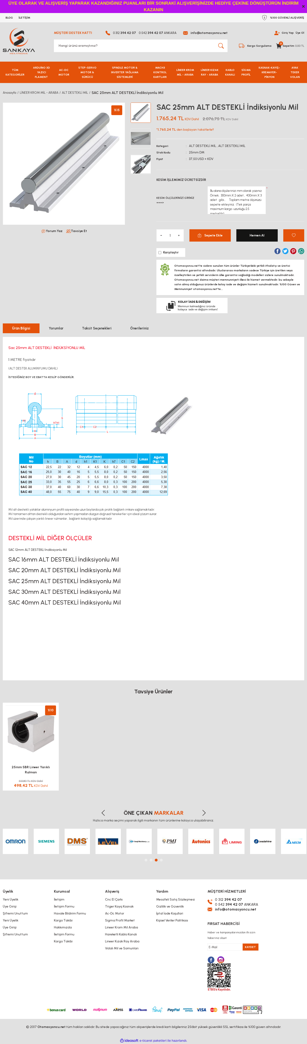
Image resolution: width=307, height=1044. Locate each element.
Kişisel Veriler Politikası (172, 920)
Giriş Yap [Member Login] (288, 33)
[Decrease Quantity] (161, 235)
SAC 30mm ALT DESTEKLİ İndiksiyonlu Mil (64, 591)
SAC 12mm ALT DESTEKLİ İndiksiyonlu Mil (37, 550)
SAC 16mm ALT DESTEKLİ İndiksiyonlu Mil (63, 559)
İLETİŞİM (24, 17)
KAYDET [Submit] (250, 947)
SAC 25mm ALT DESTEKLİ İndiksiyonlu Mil (64, 581)
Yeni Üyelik (10, 899)
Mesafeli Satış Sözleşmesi (175, 899)
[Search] (141, 46)
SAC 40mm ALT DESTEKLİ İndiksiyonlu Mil (64, 602)
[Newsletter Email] (233, 947)
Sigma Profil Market (120, 920)
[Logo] (19, 41)
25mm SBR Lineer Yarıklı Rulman (31, 769)
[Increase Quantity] (179, 235)
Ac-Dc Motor (114, 913)
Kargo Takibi (63, 920)
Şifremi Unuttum (15, 913)
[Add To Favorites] (293, 235)
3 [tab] (156, 860)
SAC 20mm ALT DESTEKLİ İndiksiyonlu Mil (64, 570)
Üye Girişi (10, 906)
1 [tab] (146, 860)
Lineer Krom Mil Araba (121, 927)
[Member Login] (277, 32)
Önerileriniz (139, 328)
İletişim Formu (64, 906)
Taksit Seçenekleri (97, 328)
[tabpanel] (15, 841)
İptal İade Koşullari (169, 913)
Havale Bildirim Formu (70, 913)
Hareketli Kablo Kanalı (121, 934)
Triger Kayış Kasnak (119, 906)
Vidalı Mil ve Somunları (122, 948)
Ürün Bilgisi (21, 328)
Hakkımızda (63, 927)
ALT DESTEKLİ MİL (202, 146)
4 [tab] (161, 860)
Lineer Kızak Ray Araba (122, 941)
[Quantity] (170, 235)
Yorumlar (56, 328)
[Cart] (290, 46)
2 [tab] (151, 860)
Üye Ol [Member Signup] (300, 33)
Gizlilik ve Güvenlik (170, 906)
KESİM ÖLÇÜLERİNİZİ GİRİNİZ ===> (175, 200)
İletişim (59, 899)
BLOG (9, 17)
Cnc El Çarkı (114, 899)
